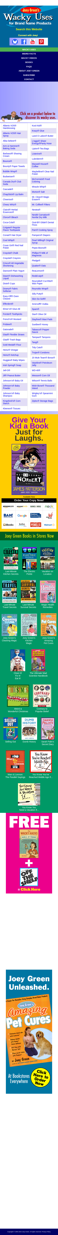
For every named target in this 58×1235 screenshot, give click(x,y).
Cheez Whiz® (9, 204)
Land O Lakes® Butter (43, 136)
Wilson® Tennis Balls (42, 380)
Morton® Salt (38, 192)
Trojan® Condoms (40, 352)
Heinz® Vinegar (10, 350)
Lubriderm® (37, 159)
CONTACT (29, 79)
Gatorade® (8, 329)
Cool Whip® (9, 240)
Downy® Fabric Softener (10, 289)
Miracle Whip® (39, 186)
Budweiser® (9, 176)
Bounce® (7, 161)
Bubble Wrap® (10, 171)
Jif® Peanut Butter (12, 375)
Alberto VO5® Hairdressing (9, 126)
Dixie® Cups (9, 283)
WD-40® (36, 370)
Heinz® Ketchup (11, 355)
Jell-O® (6, 370)
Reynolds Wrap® (40, 288)
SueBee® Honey (40, 324)
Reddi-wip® (37, 276)
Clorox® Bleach (10, 217)
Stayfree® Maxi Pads (42, 319)
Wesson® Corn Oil (41, 375)
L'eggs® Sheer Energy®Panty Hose (42, 142)
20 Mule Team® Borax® (43, 357)
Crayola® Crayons (12, 258)
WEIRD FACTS (29, 54)
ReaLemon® (38, 271)
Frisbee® (7, 324)
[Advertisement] (29, 1196)
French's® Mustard (12, 319)
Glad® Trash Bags (12, 339)
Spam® (35, 309)
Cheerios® (8, 199)
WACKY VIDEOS (29, 58)
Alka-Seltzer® (9, 141)
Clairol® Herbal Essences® (10, 210)
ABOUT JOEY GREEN (29, 71)
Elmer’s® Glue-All (11, 309)
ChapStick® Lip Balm (13, 194)
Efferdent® (8, 304)
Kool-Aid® (37, 125)
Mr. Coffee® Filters (41, 204)
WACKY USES (29, 49)
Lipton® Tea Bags (40, 148)
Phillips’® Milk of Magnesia (40, 254)
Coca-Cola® (9, 222)
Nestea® (36, 209)
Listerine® (37, 153)
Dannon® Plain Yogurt (13, 271)
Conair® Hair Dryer (12, 235)
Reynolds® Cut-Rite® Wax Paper (42, 282)
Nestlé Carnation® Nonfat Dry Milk (41, 216)
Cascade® (8, 189)
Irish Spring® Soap (12, 365)
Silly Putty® (37, 294)
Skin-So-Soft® (39, 299)
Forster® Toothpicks (12, 314)
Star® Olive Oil (39, 314)
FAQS (29, 66)
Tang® (35, 342)
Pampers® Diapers (41, 235)
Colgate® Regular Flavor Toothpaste (11, 228)
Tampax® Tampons (41, 337)
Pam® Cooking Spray (42, 230)
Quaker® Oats (39, 265)
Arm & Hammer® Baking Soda (11, 147)
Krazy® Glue (38, 131)
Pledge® (36, 260)
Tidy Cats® (37, 347)
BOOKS (29, 62)
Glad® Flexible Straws (13, 334)
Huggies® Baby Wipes (14, 360)
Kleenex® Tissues (11, 408)
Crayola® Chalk (10, 253)
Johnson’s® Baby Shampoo (11, 394)
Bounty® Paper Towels (14, 166)
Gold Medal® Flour (12, 345)
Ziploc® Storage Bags (42, 401)
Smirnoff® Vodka (40, 304)
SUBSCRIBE (29, 75)
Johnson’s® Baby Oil (13, 380)
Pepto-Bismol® (39, 248)
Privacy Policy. (46, 1232)
